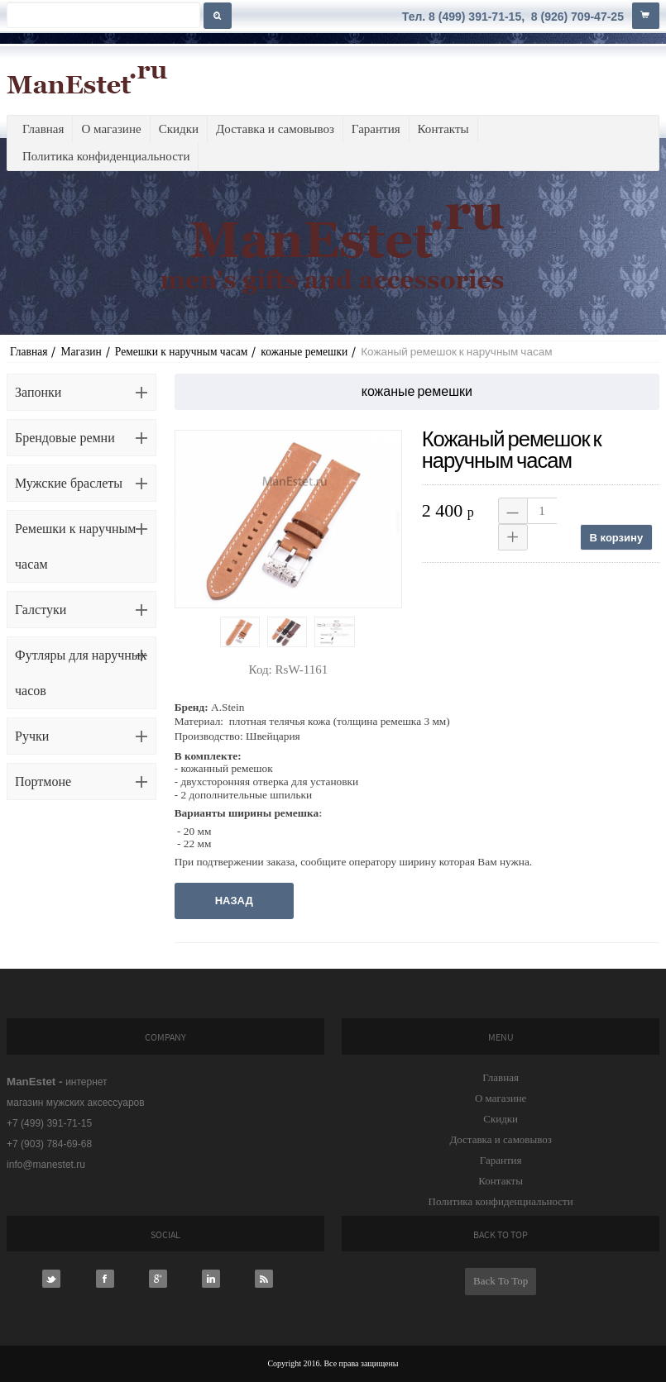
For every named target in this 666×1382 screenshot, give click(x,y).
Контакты (443, 129)
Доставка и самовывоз (275, 129)
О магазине (111, 129)
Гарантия (376, 129)
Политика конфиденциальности (106, 156)
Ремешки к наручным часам (181, 352)
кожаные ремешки (304, 352)
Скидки (179, 129)
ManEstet (87, 79)
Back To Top (500, 1281)
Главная (43, 129)
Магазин (80, 352)
